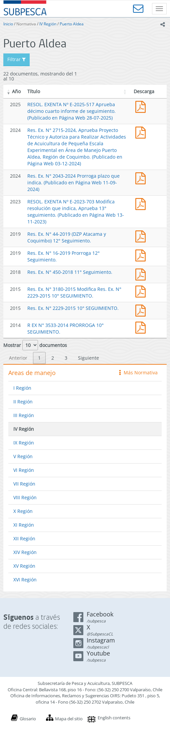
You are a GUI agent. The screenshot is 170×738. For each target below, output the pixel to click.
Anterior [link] (18, 358)
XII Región (24, 538)
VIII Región (25, 497)
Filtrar (16, 59)
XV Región (24, 566)
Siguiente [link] (88, 358)
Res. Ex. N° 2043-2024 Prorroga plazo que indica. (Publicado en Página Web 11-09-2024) (73, 182)
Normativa (26, 24)
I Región (22, 388)
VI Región (23, 470)
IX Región (23, 442)
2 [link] (52, 358)
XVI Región (25, 579)
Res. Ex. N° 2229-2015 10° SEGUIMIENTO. (73, 308)
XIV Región (25, 552)
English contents (114, 718)
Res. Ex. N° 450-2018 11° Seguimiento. (69, 272)
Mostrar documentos (35, 345)
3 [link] (66, 358)
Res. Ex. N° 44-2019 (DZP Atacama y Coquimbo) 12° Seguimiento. (66, 237)
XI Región (23, 525)
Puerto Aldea (72, 24)
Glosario (28, 719)
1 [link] (39, 358)
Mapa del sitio (69, 719)
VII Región (24, 484)
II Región (23, 401)
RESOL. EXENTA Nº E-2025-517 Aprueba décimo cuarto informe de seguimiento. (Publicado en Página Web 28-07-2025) (71, 111)
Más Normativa (138, 372)
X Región (23, 511)
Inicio (8, 24)
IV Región (47, 24)
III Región (23, 415)
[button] (9, 91)
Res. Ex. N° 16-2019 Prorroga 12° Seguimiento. (142, 254)
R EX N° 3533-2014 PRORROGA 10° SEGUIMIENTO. (142, 326)
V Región (23, 456)
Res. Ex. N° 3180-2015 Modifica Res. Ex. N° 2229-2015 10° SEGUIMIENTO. (74, 292)
